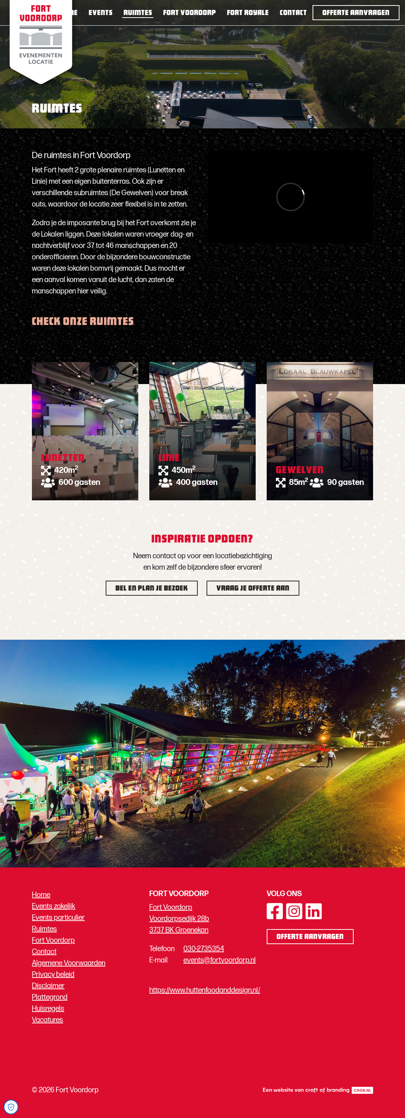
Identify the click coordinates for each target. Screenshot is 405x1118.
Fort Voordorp (189, 13)
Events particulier (58, 917)
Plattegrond (50, 997)
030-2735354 (203, 949)
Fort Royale (248, 13)
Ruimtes (138, 13)
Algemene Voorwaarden (68, 963)
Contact (293, 13)
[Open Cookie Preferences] (11, 1107)
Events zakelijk (53, 906)
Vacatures (47, 1020)
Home (68, 13)
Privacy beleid (53, 974)
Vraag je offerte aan (252, 588)
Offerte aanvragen (356, 13)
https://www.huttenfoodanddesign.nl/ (204, 990)
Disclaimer (48, 986)
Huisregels (48, 1008)
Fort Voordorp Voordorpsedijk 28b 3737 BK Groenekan (179, 919)
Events (101, 13)
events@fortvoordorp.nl (219, 960)
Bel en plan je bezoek (152, 588)
